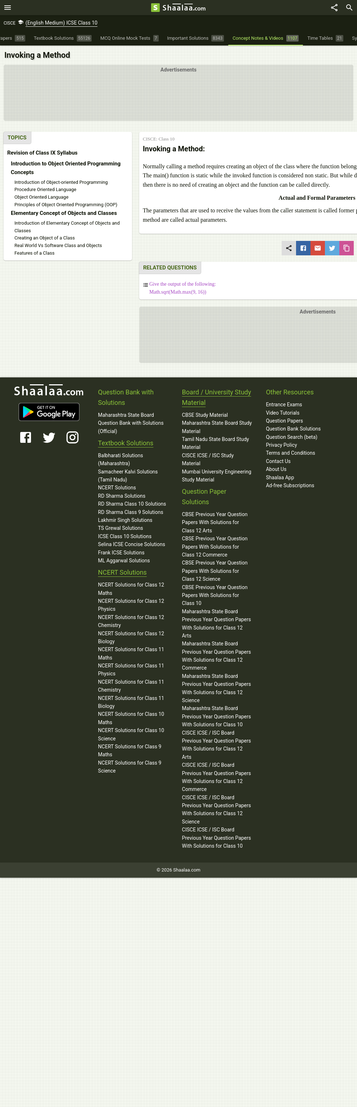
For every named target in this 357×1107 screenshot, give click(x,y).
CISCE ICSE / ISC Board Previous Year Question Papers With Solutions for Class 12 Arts (216, 745)
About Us (276, 469)
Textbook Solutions (125, 443)
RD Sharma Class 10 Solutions (132, 504)
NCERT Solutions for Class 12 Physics (131, 605)
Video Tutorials (282, 413)
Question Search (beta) (291, 437)
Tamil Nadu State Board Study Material (215, 443)
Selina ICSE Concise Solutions (131, 544)
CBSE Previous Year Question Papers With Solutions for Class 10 (215, 595)
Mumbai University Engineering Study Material (216, 476)
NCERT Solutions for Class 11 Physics (131, 669)
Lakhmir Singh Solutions (125, 520)
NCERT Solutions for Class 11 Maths (131, 653)
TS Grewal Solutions (120, 528)
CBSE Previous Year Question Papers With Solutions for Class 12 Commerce (215, 547)
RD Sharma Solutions (121, 496)
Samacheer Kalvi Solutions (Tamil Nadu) (128, 476)
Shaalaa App (280, 477)
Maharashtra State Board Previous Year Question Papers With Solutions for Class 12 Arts (216, 624)
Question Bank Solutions (293, 429)
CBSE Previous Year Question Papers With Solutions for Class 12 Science (215, 571)
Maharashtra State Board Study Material (217, 427)
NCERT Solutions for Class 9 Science (130, 767)
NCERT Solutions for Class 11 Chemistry (131, 686)
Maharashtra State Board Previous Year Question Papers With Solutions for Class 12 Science (216, 688)
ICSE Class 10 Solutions (124, 536)
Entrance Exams (284, 404)
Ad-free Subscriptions (290, 485)
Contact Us (278, 461)
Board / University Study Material (216, 397)
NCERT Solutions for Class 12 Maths (131, 589)
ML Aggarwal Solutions (124, 560)
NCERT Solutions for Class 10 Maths (131, 718)
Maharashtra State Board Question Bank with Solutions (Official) (131, 423)
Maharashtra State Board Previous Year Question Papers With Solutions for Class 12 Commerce (216, 656)
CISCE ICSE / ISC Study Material (208, 459)
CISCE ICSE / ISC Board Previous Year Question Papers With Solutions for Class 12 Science (216, 810)
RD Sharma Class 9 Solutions (130, 512)
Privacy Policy (281, 445)
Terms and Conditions (290, 453)
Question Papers (284, 421)
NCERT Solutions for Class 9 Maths (130, 750)
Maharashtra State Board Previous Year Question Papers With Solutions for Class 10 (216, 716)
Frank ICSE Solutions (121, 552)
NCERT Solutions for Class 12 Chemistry (131, 621)
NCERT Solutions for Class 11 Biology (131, 702)
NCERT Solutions (117, 487)
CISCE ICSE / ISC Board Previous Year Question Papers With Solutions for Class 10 (216, 838)
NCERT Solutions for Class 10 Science (131, 734)
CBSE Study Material (205, 415)
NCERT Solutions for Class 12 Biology (131, 637)
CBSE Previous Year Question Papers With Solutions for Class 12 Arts (215, 522)
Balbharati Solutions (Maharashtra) (120, 459)
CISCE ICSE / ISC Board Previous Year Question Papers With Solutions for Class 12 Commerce (216, 777)
